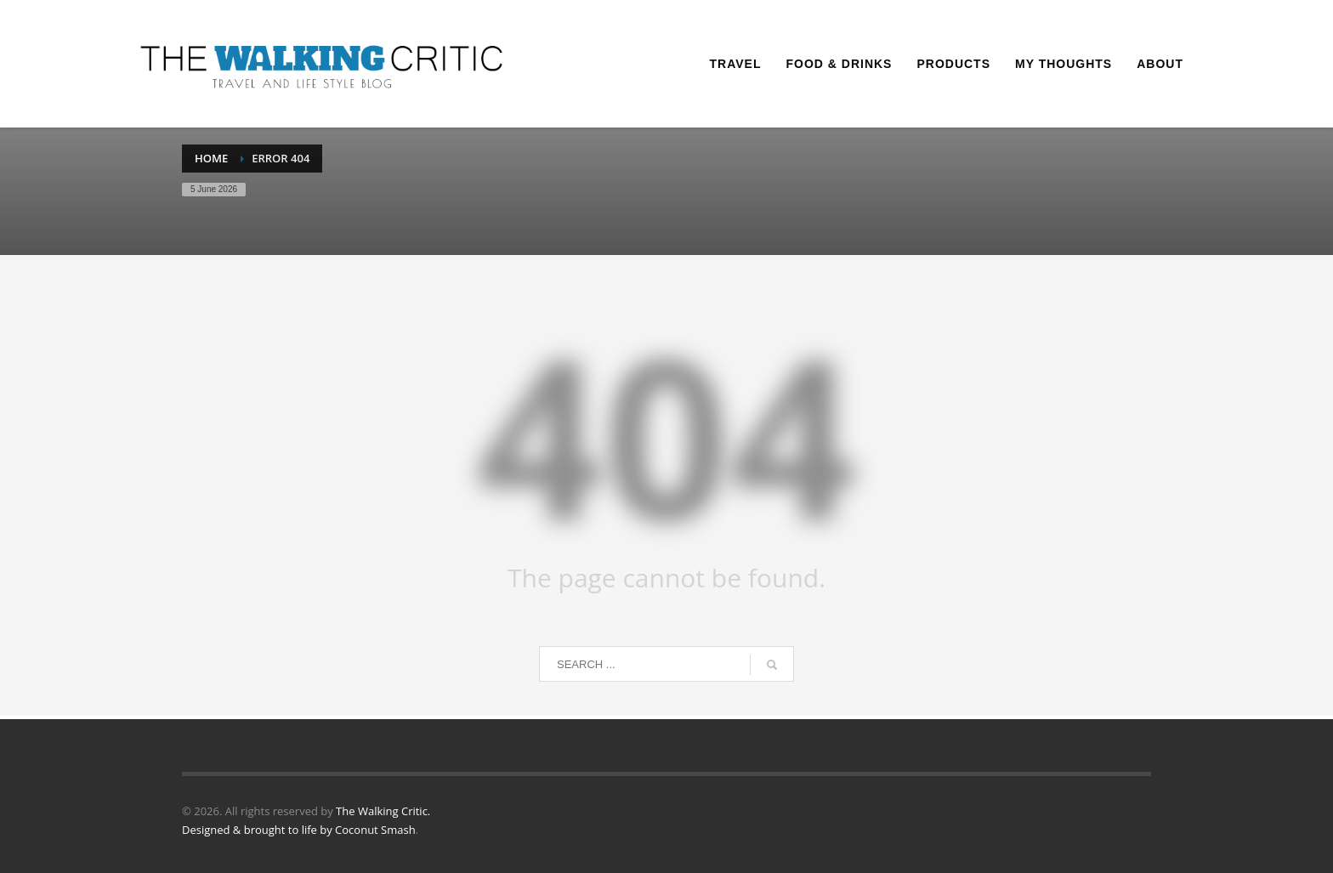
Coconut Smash (375, 829)
